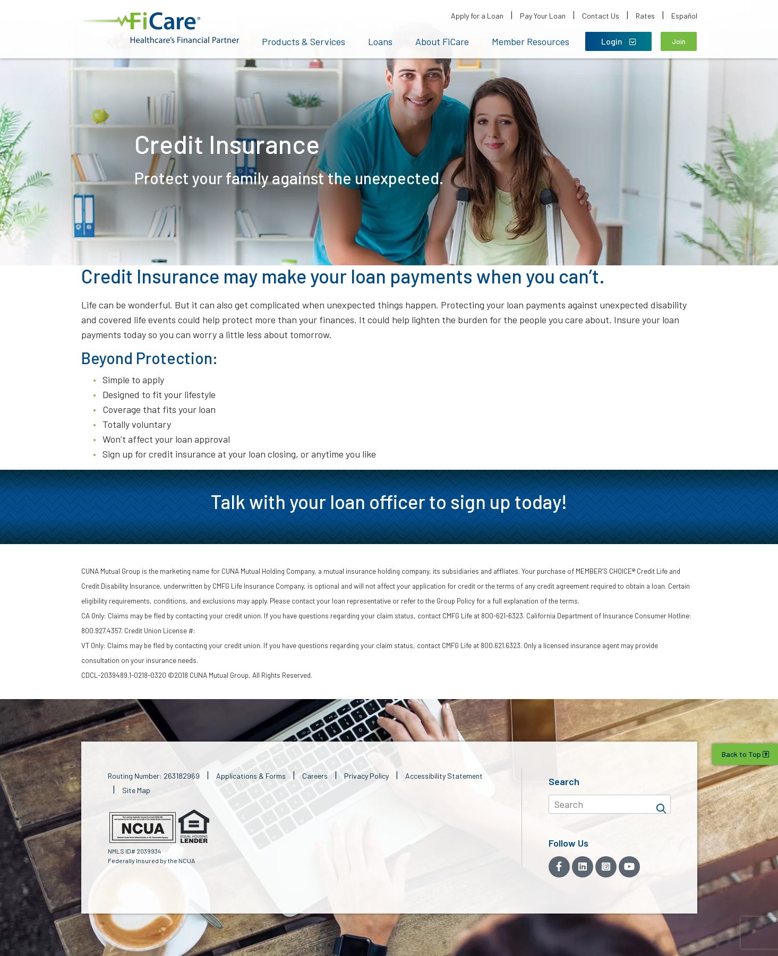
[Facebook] (559, 866)
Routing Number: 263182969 (154, 775)
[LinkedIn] (582, 866)
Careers (315, 775)
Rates (645, 15)
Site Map (136, 790)
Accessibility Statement (444, 775)
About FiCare (442, 41)
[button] (161, 28)
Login (618, 41)
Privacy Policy (366, 775)
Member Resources (530, 41)
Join (679, 41)
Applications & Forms (251, 775)
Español (684, 15)
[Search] (661, 804)
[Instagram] (606, 866)
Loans (380, 41)
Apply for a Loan (477, 15)
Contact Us (600, 15)
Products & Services (303, 41)
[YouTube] (629, 866)
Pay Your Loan (543, 15)
